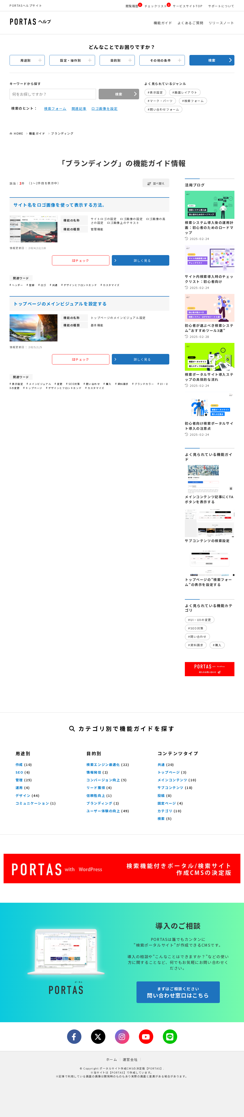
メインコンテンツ (172, 779)
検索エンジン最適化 (103, 764)
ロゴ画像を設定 (104, 108)
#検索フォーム (193, 101)
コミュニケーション (32, 803)
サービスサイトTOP (188, 6)
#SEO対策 (196, 628)
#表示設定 (155, 92)
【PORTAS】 (118, 1072)
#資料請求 (195, 645)
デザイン (23, 795)
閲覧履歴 (132, 6)
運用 (19, 787)
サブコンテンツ (171, 787)
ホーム (111, 1059)
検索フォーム (55, 108)
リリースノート (221, 22)
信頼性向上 (95, 795)
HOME (18, 133)
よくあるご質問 (190, 22)
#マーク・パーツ (160, 101)
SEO (19, 772)
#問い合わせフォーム (163, 109)
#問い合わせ (197, 636)
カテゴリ (165, 810)
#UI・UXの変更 (199, 620)
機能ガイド (163, 22)
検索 (212, 60)
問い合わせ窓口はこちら (178, 992)
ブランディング (62, 133)
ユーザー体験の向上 (103, 810)
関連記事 (79, 108)
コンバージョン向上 (103, 779)
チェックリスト (155, 6)
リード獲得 (95, 787)
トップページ (169, 772)
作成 (19, 764)
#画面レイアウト (184, 92)
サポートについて (221, 6)
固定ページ (167, 803)
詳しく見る (142, 260)
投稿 (161, 795)
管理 (19, 779)
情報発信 (93, 772)
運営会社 (130, 1059)
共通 (161, 764)
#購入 (217, 645)
